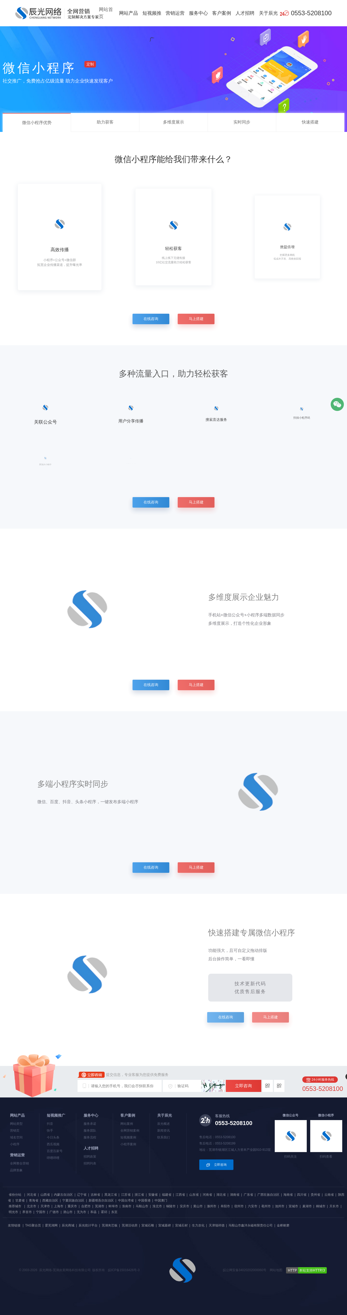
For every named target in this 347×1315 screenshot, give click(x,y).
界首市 (27, 1212)
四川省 (302, 1195)
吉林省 (95, 1195)
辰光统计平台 (88, 1225)
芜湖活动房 (129, 1225)
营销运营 (175, 13)
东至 (114, 1212)
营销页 (14, 1130)
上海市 (58, 1206)
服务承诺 (90, 1124)
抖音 (50, 1124)
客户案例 (221, 13)
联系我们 (163, 1137)
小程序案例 (128, 1144)
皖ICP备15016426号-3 (124, 1270)
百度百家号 (55, 1151)
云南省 (329, 1195)
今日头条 (53, 1137)
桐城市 (320, 1206)
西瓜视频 (53, 1144)
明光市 (13, 1212)
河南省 (207, 1195)
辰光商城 (68, 1225)
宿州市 (239, 1206)
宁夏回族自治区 (73, 1200)
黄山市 (198, 1206)
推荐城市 (15, 1206)
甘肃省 (20, 1200)
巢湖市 (307, 1206)
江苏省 (126, 1195)
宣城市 (293, 1206)
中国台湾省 (126, 1200)
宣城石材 (181, 1225)
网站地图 (276, 1270)
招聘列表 (90, 1163)
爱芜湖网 (51, 1225)
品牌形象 (16, 1170)
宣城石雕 (147, 1225)
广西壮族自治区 (268, 1195)
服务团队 (90, 1130)
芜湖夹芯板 (110, 1225)
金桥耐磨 (283, 1225)
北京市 (31, 1206)
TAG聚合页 (33, 1225)
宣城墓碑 (164, 1225)
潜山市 (68, 1212)
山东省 (194, 1195)
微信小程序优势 (37, 122)
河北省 (31, 1195)
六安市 (252, 1206)
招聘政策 (90, 1156)
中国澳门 (161, 1200)
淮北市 (157, 1206)
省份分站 (15, 1195)
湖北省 (221, 1195)
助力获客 (105, 122)
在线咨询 (148, 319)
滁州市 (211, 1206)
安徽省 (153, 1195)
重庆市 (72, 1206)
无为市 (81, 1212)
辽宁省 (81, 1195)
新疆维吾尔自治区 (101, 1200)
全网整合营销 (19, 1163)
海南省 (288, 1195)
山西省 (45, 1195)
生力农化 (198, 1225)
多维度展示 (173, 122)
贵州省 (315, 1195)
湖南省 (234, 1195)
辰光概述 (163, 1124)
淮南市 (126, 1206)
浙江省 (139, 1195)
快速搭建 (310, 122)
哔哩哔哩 (53, 1158)
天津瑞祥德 (216, 1225)
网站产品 (128, 13)
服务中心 (198, 13)
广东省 (248, 1195)
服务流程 (90, 1137)
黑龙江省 (110, 1195)
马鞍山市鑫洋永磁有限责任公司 (250, 1225)
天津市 (45, 1206)
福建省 (166, 1195)
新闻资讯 (163, 1130)
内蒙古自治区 (63, 1195)
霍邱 (104, 1212)
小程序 (14, 1144)
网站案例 (126, 1124)
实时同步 (241, 122)
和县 (93, 1212)
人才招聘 (245, 13)
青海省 (33, 1200)
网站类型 (16, 1124)
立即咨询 (243, 1086)
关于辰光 (268, 13)
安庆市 (184, 1206)
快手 (50, 1130)
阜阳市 (225, 1206)
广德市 (54, 1212)
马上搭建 (198, 319)
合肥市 (86, 1206)
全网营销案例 (129, 1130)
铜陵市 (171, 1206)
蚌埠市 (113, 1206)
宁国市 (40, 1212)
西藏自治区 (50, 1200)
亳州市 (266, 1206)
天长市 (334, 1206)
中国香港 (144, 1200)
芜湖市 (99, 1206)
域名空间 (16, 1137)
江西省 (180, 1195)
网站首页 (106, 13)
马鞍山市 (142, 1206)
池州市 (279, 1206)
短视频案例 (128, 1137)
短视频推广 (151, 26)
